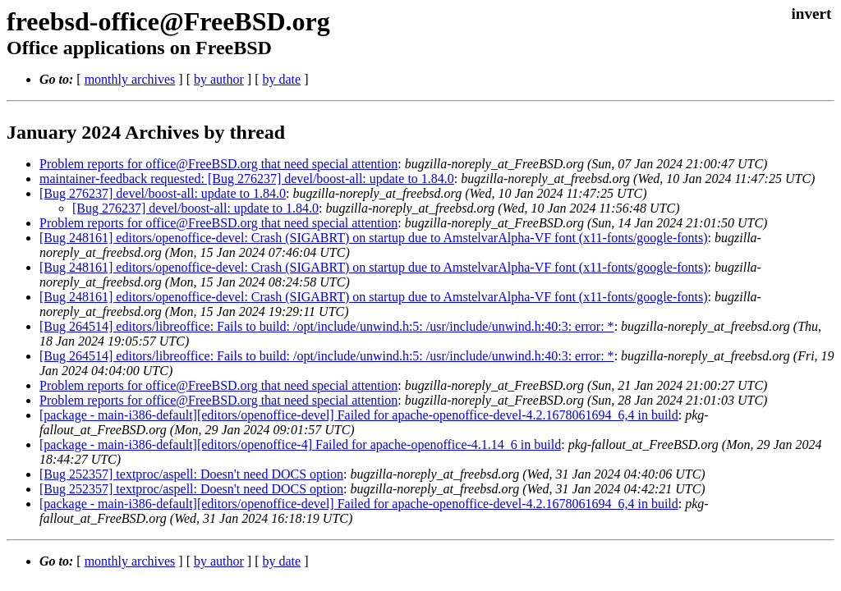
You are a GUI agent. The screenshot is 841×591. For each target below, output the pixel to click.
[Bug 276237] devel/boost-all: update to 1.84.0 (162, 193)
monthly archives (130, 79)
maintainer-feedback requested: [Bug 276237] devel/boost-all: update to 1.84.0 (246, 179)
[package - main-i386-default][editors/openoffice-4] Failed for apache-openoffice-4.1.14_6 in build (300, 444)
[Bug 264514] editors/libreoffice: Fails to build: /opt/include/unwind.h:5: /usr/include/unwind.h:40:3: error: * (326, 326)
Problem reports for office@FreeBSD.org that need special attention (218, 164)
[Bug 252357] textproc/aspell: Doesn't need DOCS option (191, 474)
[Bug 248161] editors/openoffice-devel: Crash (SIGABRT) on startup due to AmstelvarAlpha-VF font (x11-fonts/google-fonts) (373, 238)
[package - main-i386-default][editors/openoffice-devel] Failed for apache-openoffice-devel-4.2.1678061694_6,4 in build (358, 415)
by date (281, 79)
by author (219, 79)
